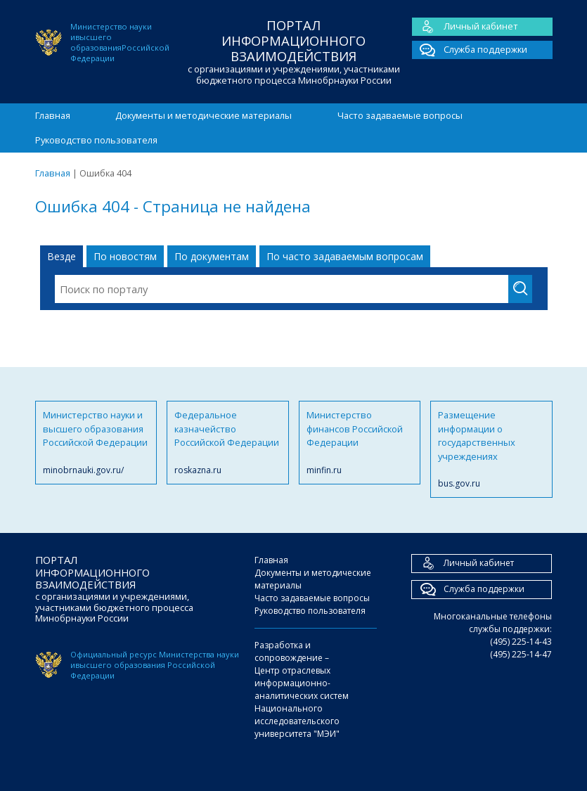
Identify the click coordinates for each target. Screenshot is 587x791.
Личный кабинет (465, 27)
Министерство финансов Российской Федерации (360, 442)
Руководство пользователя (96, 140)
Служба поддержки (469, 50)
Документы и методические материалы (203, 115)
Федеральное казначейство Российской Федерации (227, 442)
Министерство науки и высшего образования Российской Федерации (96, 442)
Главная (52, 115)
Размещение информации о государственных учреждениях (491, 449)
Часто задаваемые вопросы (400, 115)
